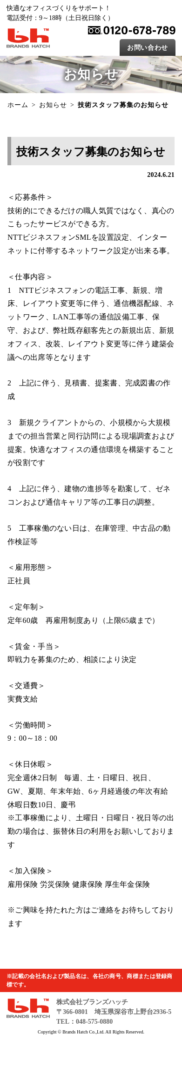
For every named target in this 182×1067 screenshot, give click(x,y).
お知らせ (53, 104)
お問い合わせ (147, 47)
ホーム (17, 104)
